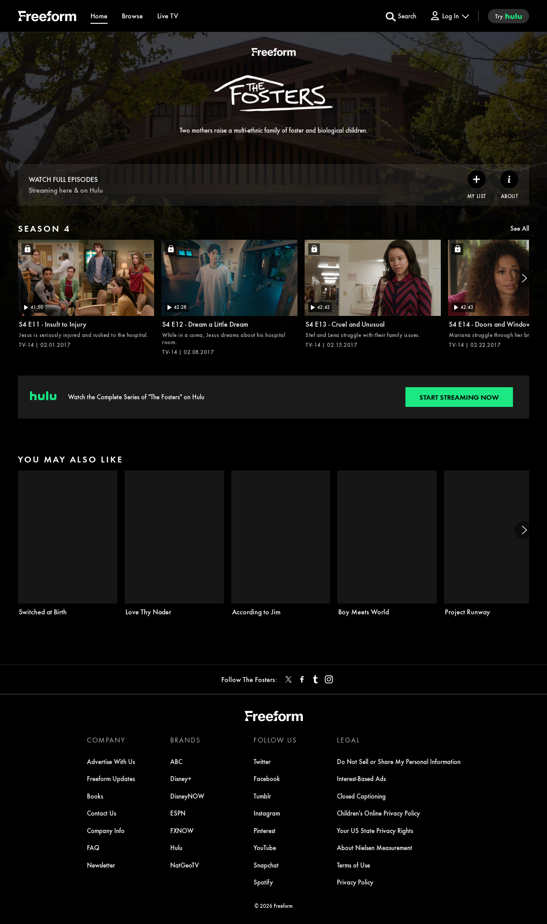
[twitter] (288, 679)
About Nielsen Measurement (374, 847)
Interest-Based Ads (361, 778)
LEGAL (348, 740)
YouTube (265, 847)
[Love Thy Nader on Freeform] (174, 543)
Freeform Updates (111, 778)
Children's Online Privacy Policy (378, 812)
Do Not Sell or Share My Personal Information (399, 761)
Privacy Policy (355, 881)
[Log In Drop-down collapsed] (449, 16)
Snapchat (266, 864)
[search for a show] (401, 16)
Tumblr (262, 795)
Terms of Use (353, 864)
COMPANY (106, 740)
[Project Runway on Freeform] (493, 543)
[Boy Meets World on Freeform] (387, 543)
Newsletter (101, 864)
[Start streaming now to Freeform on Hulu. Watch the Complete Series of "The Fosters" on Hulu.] (459, 397)
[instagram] (329, 679)
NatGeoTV (184, 864)
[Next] (524, 278)
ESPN (177, 812)
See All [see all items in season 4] (519, 228)
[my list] (476, 184)
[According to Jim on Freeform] (281, 543)
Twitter (262, 761)
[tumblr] (315, 679)
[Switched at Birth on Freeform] (67, 543)
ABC (176, 761)
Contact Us (101, 812)
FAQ (93, 847)
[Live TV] (167, 16)
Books (95, 795)
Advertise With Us (111, 761)
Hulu (176, 847)
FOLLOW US (275, 740)
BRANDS (185, 740)
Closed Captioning (361, 795)
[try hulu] (508, 16)
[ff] (47, 17)
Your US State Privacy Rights (375, 830)
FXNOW (182, 830)
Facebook (267, 778)
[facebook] (302, 679)
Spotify (263, 881)
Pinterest (265, 830)
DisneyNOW (187, 795)
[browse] (132, 16)
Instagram (267, 812)
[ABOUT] (509, 184)
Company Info (106, 830)
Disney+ (181, 778)
